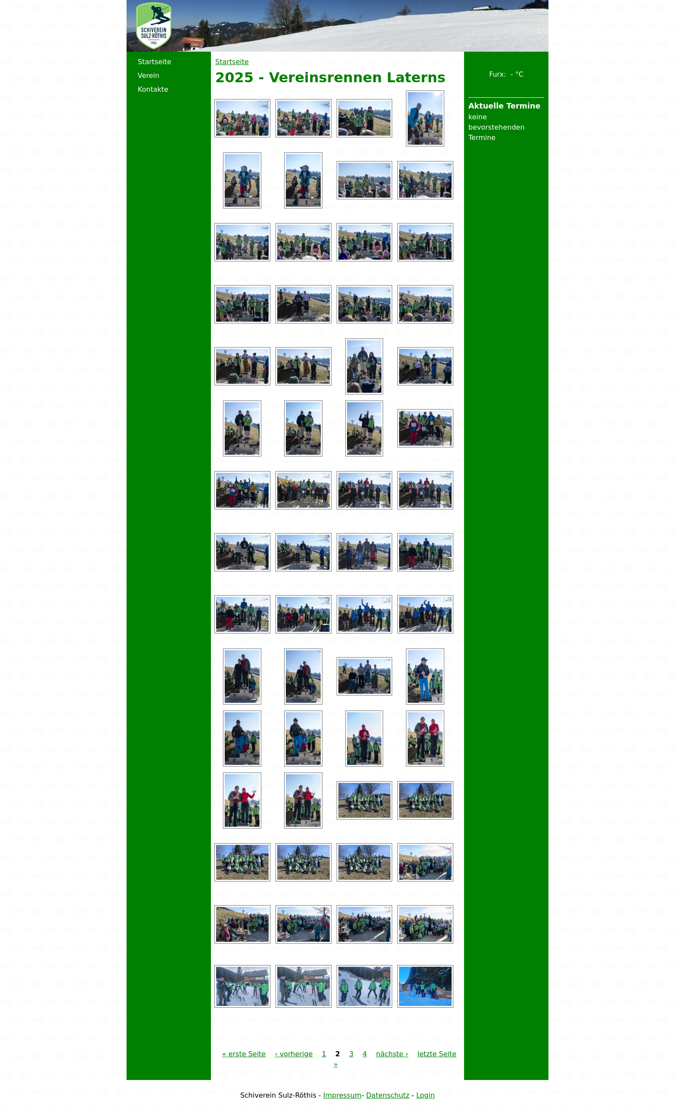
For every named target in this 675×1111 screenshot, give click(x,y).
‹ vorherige (294, 1054)
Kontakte (153, 89)
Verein (148, 75)
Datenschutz (387, 1095)
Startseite (232, 62)
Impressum (342, 1095)
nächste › (392, 1054)
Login (425, 1095)
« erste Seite (244, 1054)
